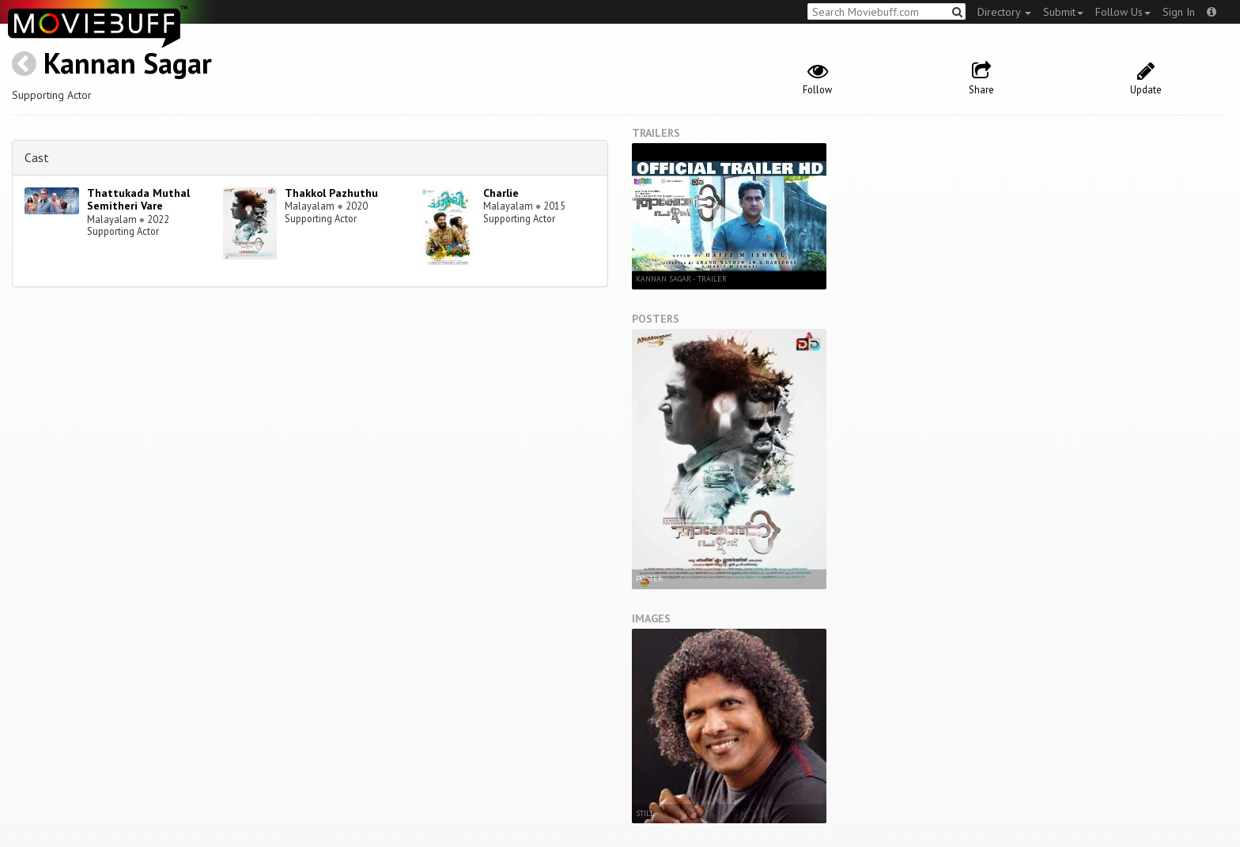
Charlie (501, 193)
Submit (1063, 12)
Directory (1004, 12)
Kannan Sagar (127, 62)
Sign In (1178, 12)
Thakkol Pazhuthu (331, 193)
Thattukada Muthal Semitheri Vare (138, 200)
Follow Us (1123, 12)
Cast (37, 157)
